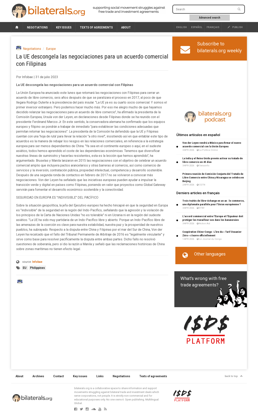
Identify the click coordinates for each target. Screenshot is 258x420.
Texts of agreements (96, 27)
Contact (58, 376)
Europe (51, 49)
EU (25, 267)
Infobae (37, 261)
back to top (234, 376)
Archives (38, 376)
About (126, 27)
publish (235, 27)
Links (100, 376)
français (213, 27)
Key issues (64, 27)
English (181, 27)
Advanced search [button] (209, 17)
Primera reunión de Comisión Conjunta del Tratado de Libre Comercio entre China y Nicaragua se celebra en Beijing (213, 177)
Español (196, 27)
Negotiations (37, 27)
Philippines (37, 267)
